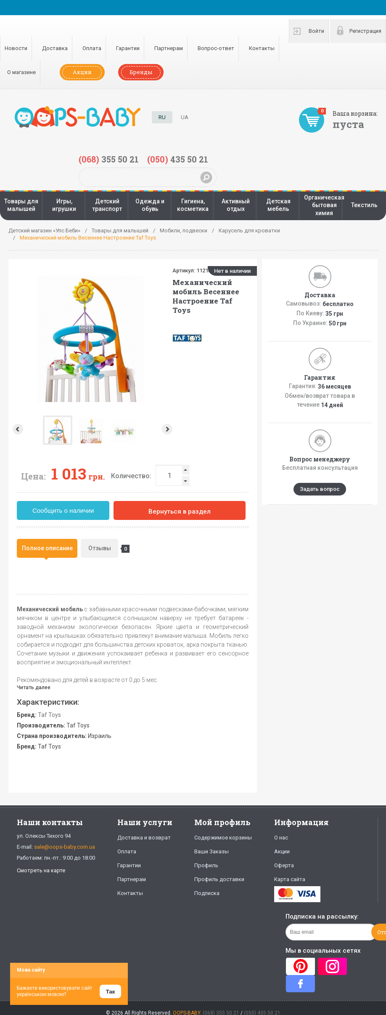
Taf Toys (49, 714)
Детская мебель (278, 205)
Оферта (284, 865)
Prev (17, 429)
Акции (82, 72)
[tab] (47, 548)
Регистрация (365, 31)
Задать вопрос (320, 489)
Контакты (262, 48)
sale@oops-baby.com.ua (64, 847)
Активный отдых (236, 205)
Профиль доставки (219, 879)
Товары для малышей (21, 205)
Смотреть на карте (41, 870)
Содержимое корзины (223, 837)
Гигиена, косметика (193, 205)
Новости (16, 48)
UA (184, 117)
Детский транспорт (107, 205)
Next (168, 429)
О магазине (21, 72)
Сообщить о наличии (63, 510)
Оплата (91, 48)
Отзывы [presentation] (103, 549)
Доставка (55, 48)
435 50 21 (177, 159)
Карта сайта (289, 879)
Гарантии (128, 48)
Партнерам (168, 48)
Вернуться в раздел (179, 511)
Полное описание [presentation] (47, 548)
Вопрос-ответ (216, 48)
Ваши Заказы (211, 851)
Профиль (206, 865)
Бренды (141, 72)
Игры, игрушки (64, 205)
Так (110, 991)
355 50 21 (109, 159)
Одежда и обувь (149, 205)
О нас (281, 837)
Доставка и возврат (144, 837)
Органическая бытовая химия (324, 205)
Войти (316, 31)
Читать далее (33, 687)
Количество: (131, 476)
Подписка (206, 893)
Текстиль (364, 205)
